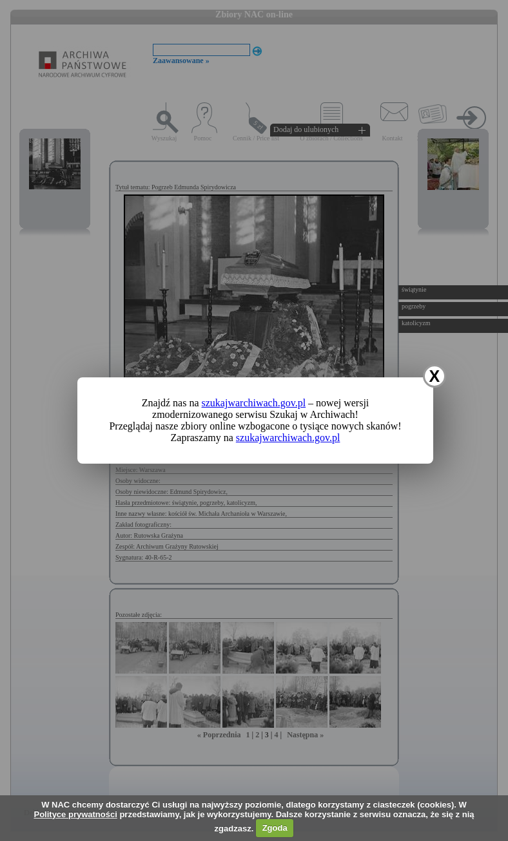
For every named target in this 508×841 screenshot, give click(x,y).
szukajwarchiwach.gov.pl (254, 402)
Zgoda (275, 828)
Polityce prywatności (75, 814)
